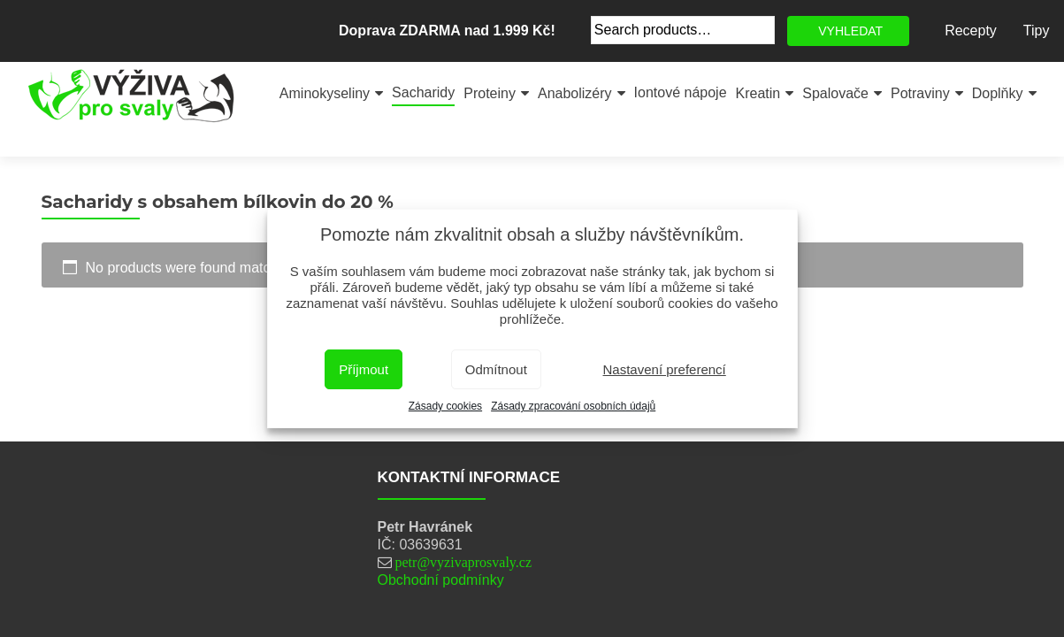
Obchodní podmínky (441, 579)
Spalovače (835, 93)
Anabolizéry (575, 93)
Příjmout (363, 369)
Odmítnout (496, 369)
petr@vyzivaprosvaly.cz (463, 562)
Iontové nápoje (680, 92)
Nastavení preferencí (664, 369)
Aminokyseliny (324, 93)
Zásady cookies (445, 406)
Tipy (1036, 30)
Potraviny (920, 93)
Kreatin (758, 93)
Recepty (971, 30)
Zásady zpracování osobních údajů (573, 406)
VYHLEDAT (850, 31)
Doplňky (997, 93)
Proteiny (489, 93)
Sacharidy (423, 92)
